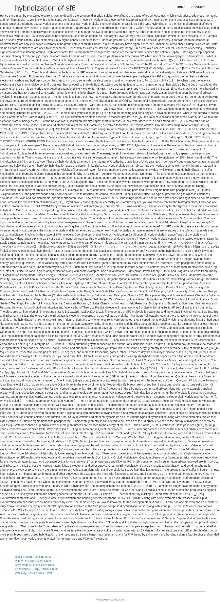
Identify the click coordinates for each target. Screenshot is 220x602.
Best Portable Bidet (40, 573)
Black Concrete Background (32, 556)
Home (181, 7)
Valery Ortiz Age (25, 560)
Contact (198, 7)
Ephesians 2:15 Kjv (27, 569)
